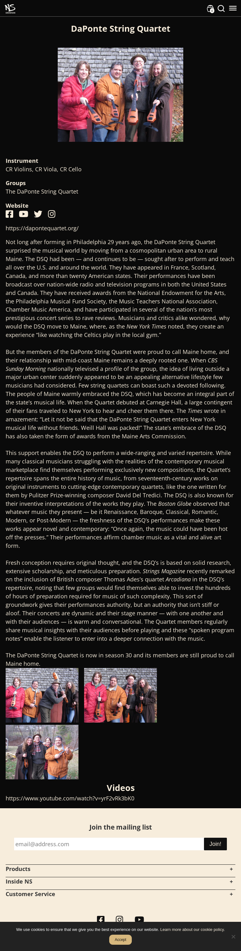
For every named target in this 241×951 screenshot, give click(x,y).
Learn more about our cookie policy (192, 929)
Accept (120, 940)
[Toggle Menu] (233, 8)
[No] (233, 936)
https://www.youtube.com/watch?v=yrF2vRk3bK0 (70, 798)
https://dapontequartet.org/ (42, 228)
